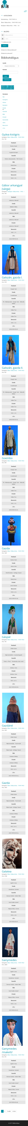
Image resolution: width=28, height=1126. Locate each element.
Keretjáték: (5, 120)
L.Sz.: (4, 128)
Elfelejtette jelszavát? (6, 53)
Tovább (9, 1111)
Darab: (4, 108)
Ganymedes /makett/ (9, 1050)
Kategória (5, 99)
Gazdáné (7, 725)
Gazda (6, 548)
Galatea (6, 871)
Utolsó (14, 1111)
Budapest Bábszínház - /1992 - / (10, 25)
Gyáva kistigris (11, 134)
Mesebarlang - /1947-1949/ (9, 19)
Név (4, 97)
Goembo (7, 458)
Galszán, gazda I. (12, 277)
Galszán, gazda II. (12, 367)
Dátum (4, 102)
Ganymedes (9, 960)
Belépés (4, 45)
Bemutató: (5, 125)
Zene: (4, 122)
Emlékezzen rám (6, 42)
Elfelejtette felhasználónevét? (9, 50)
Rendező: (5, 105)
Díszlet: (5, 117)
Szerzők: (5, 111)
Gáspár (6, 637)
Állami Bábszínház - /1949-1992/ (11, 22)
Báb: (4, 114)
